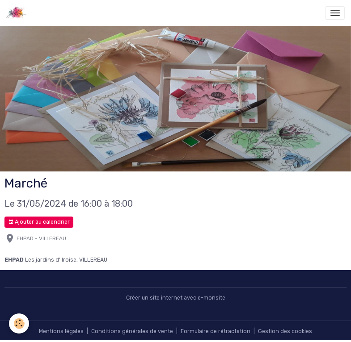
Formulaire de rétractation (215, 331)
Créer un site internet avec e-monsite (175, 298)
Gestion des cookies (285, 331)
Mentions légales (61, 331)
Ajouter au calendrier (39, 222)
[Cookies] (19, 323)
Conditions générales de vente (132, 331)
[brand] (18, 13)
